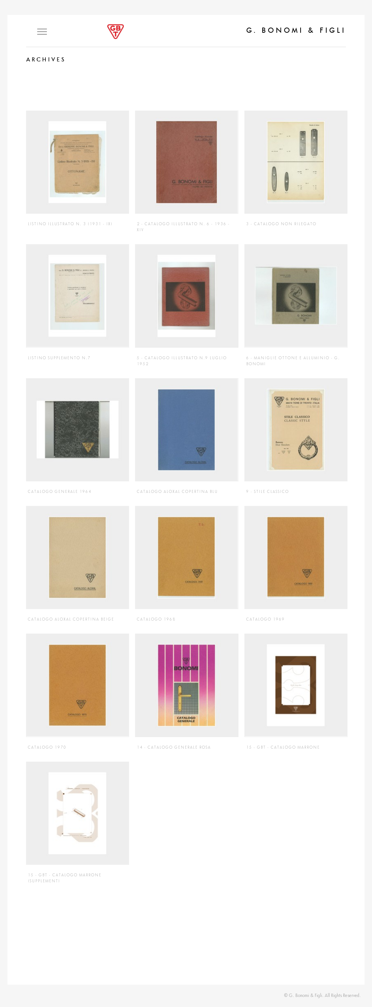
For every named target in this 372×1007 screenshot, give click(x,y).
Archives (46, 59)
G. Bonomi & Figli (296, 30)
